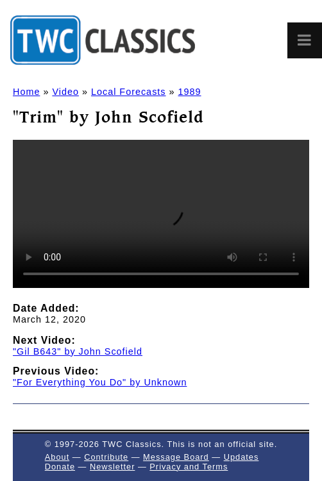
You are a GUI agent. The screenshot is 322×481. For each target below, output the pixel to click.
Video (65, 92)
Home (26, 92)
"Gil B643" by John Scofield (77, 351)
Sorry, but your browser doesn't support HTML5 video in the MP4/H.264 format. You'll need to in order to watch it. (161, 214)
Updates (241, 457)
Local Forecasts (128, 92)
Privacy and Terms (188, 466)
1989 (189, 92)
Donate (60, 466)
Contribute (106, 457)
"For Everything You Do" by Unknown (100, 382)
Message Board (176, 457)
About (57, 457)
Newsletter (112, 466)
